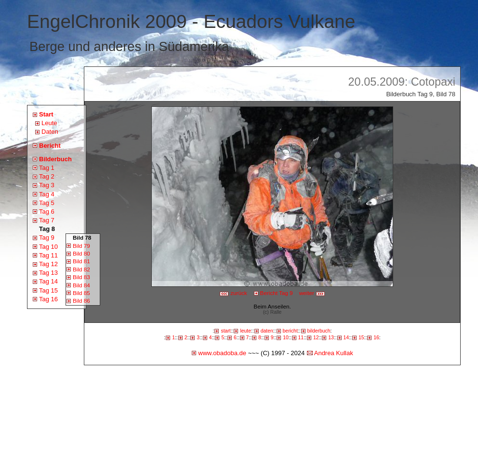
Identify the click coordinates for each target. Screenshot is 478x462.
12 (316, 337)
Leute (49, 123)
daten (267, 331)
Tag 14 (48, 281)
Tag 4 (46, 194)
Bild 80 (81, 253)
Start (46, 114)
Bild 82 (81, 269)
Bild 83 (81, 277)
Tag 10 (48, 246)
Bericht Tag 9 (276, 293)
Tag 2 (46, 176)
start (225, 331)
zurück (233, 293)
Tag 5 (46, 202)
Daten (49, 131)
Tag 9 (46, 237)
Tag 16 (48, 299)
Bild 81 (81, 261)
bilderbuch (319, 331)
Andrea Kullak (333, 353)
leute (245, 331)
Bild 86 (81, 300)
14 (346, 337)
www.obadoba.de (222, 353)
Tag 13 (48, 272)
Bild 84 (81, 285)
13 (331, 337)
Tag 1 (46, 167)
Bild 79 (81, 246)
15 (361, 337)
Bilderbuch (55, 159)
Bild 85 (81, 293)
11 (301, 337)
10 (286, 337)
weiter (312, 293)
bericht (290, 331)
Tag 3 (46, 185)
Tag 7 (46, 220)
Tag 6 (46, 211)
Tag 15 (48, 290)
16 (376, 337)
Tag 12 (48, 264)
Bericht (50, 145)
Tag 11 (48, 255)
